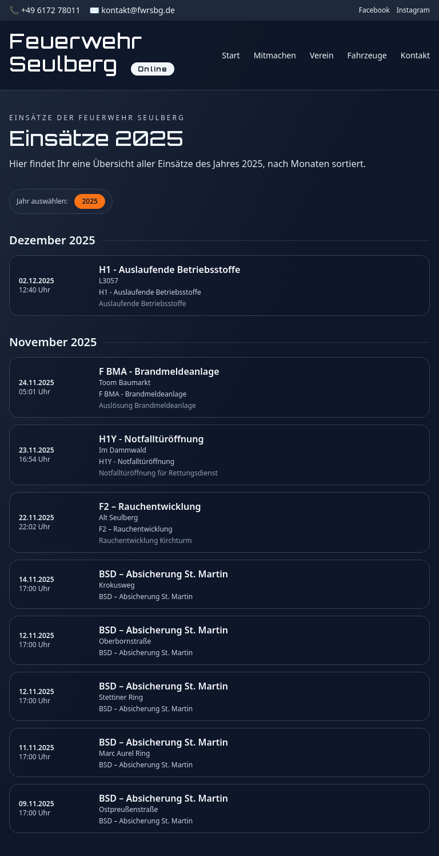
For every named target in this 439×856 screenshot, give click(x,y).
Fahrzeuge (367, 55)
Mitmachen (275, 55)
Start (231, 55)
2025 (89, 201)
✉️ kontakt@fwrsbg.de (131, 10)
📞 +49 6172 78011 (44, 10)
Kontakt (415, 55)
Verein (322, 55)
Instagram (413, 10)
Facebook (374, 10)
